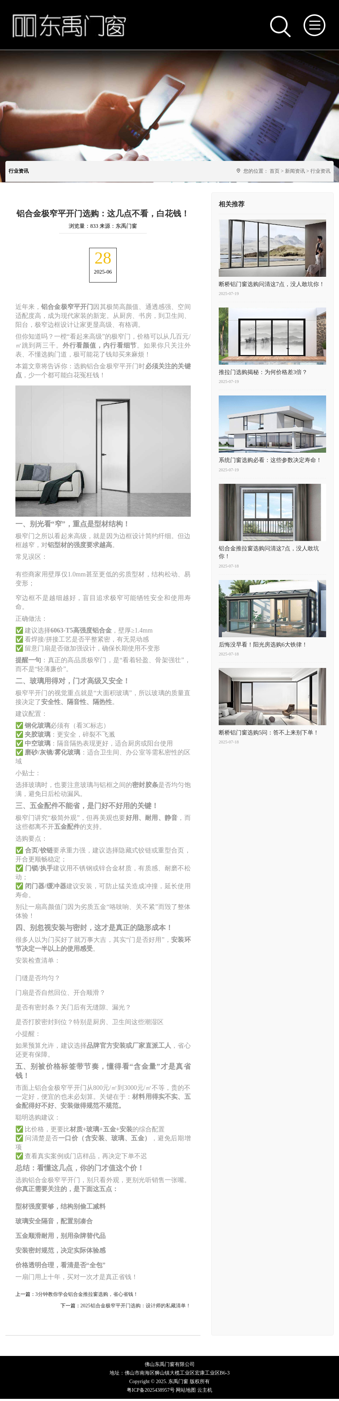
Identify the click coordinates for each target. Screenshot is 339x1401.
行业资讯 (320, 171)
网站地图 (186, 1392)
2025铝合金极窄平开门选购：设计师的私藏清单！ (136, 1308)
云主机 (204, 1392)
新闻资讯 (295, 171)
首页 (275, 171)
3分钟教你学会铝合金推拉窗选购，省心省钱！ (86, 1296)
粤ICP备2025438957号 (151, 1392)
